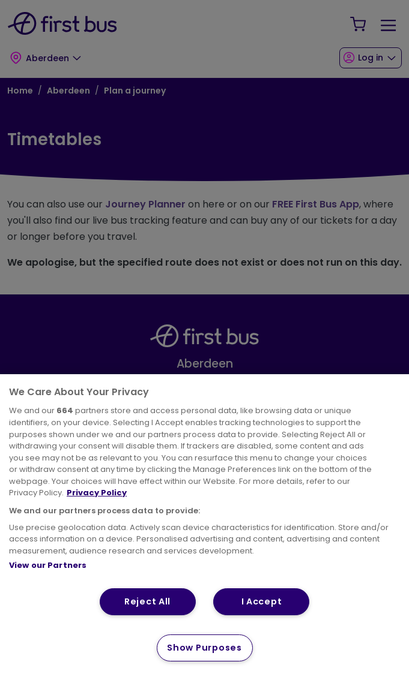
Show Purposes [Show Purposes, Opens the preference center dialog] (204, 648)
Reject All (147, 601)
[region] (204, 525)
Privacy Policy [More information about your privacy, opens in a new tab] (97, 492)
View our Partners (47, 565)
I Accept (261, 601)
